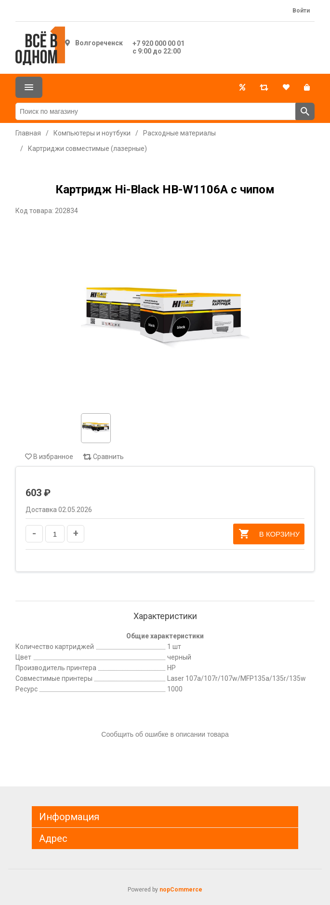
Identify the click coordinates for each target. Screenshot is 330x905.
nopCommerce (180, 889)
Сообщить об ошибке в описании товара (164, 734)
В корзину (269, 534)
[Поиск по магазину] (155, 111)
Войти (301, 10)
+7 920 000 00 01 (158, 43)
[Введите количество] (55, 533)
